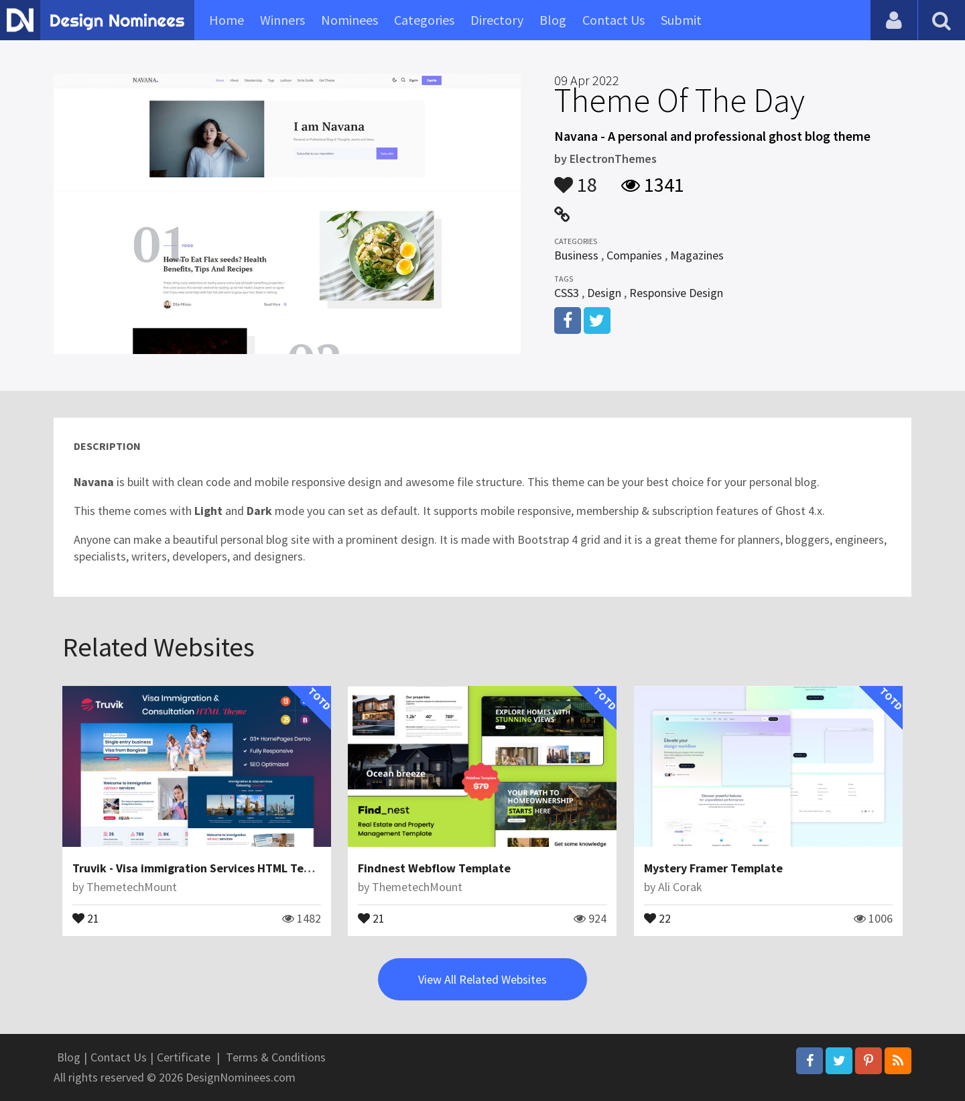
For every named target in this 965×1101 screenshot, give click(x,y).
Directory (496, 19)
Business (576, 255)
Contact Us (613, 19)
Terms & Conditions (276, 1057)
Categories (424, 19)
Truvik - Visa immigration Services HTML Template (207, 868)
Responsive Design (676, 292)
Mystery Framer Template (713, 868)
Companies (634, 255)
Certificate (183, 1057)
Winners (282, 19)
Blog (552, 19)
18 (575, 178)
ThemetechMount (131, 886)
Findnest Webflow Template (434, 868)
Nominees (349, 19)
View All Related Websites (482, 979)
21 (85, 917)
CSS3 (566, 292)
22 (657, 917)
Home (226, 19)
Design (604, 292)
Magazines (697, 255)
